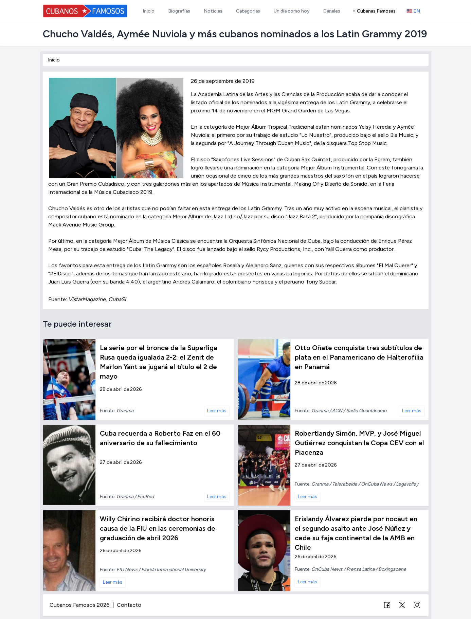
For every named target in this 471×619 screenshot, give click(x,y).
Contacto (129, 605)
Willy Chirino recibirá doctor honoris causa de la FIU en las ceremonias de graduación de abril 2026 (157, 528)
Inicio (54, 60)
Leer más (217, 411)
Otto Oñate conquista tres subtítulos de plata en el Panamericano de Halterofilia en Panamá (359, 357)
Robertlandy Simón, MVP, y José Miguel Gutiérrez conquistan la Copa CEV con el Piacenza (359, 442)
